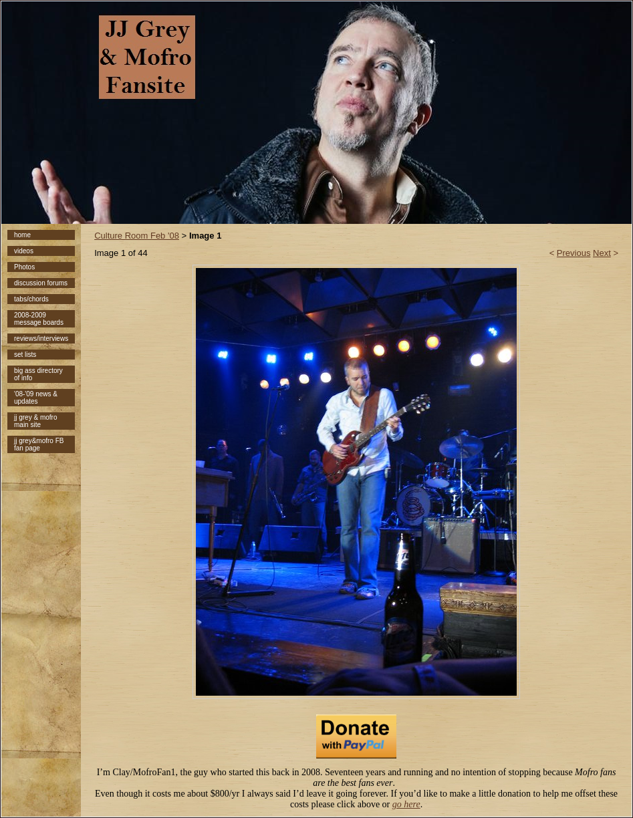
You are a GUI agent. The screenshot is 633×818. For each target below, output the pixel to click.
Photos (24, 267)
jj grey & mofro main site (35, 421)
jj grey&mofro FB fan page (39, 444)
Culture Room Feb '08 (136, 236)
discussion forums (41, 283)
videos (23, 251)
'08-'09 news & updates (35, 397)
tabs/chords (31, 299)
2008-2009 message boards (39, 318)
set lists (25, 354)
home (22, 235)
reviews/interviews (41, 338)
